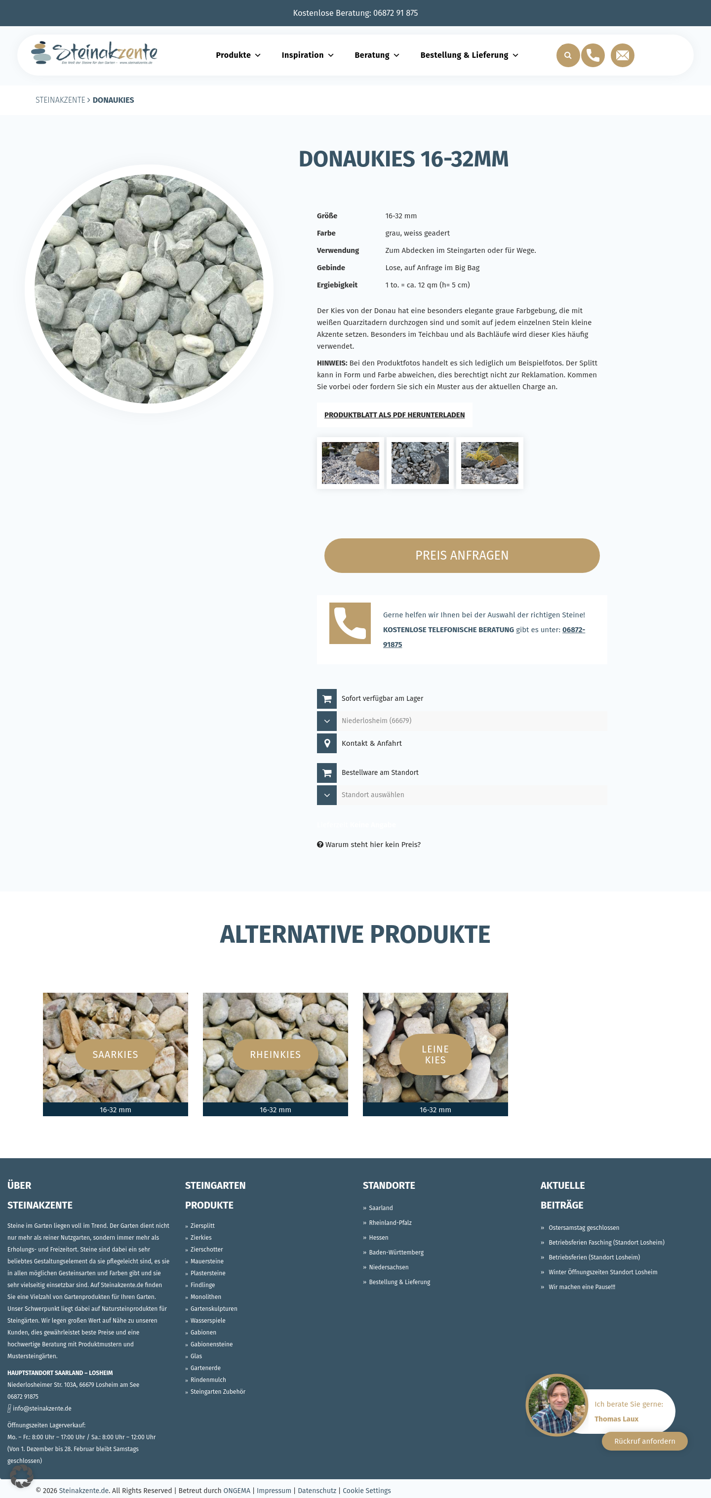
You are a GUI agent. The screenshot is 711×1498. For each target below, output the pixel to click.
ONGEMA (236, 1491)
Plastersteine (208, 1273)
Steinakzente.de (84, 1491)
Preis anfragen (462, 555)
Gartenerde (206, 1368)
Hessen (379, 1237)
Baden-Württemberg (396, 1252)
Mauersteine (207, 1261)
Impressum (274, 1491)
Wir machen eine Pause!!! (582, 1287)
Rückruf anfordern (644, 1441)
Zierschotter (207, 1249)
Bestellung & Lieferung (470, 55)
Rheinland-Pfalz (390, 1222)
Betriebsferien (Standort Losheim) (594, 1257)
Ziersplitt (203, 1225)
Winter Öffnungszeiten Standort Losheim (603, 1272)
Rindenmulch (208, 1380)
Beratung (377, 55)
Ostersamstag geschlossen (584, 1227)
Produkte (239, 55)
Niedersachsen (389, 1267)
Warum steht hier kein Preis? (369, 844)
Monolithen (206, 1297)
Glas (196, 1356)
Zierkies (201, 1237)
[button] (21, 1476)
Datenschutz (317, 1491)
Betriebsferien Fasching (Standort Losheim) (606, 1242)
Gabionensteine (212, 1344)
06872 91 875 (395, 13)
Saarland (381, 1208)
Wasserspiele (208, 1320)
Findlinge (203, 1285)
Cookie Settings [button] (367, 1491)
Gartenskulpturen (214, 1308)
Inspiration (308, 55)
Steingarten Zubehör (218, 1391)
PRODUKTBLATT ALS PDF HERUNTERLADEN (394, 414)
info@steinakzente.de (42, 1408)
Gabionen (203, 1332)
